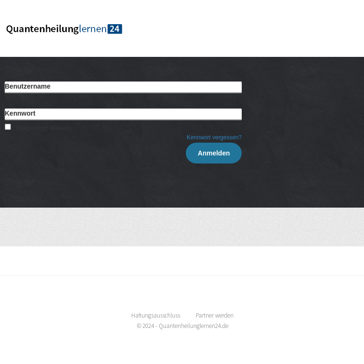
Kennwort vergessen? (214, 137)
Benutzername (27, 86)
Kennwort (20, 113)
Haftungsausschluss (155, 315)
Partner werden (215, 315)
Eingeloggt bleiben (38, 127)
